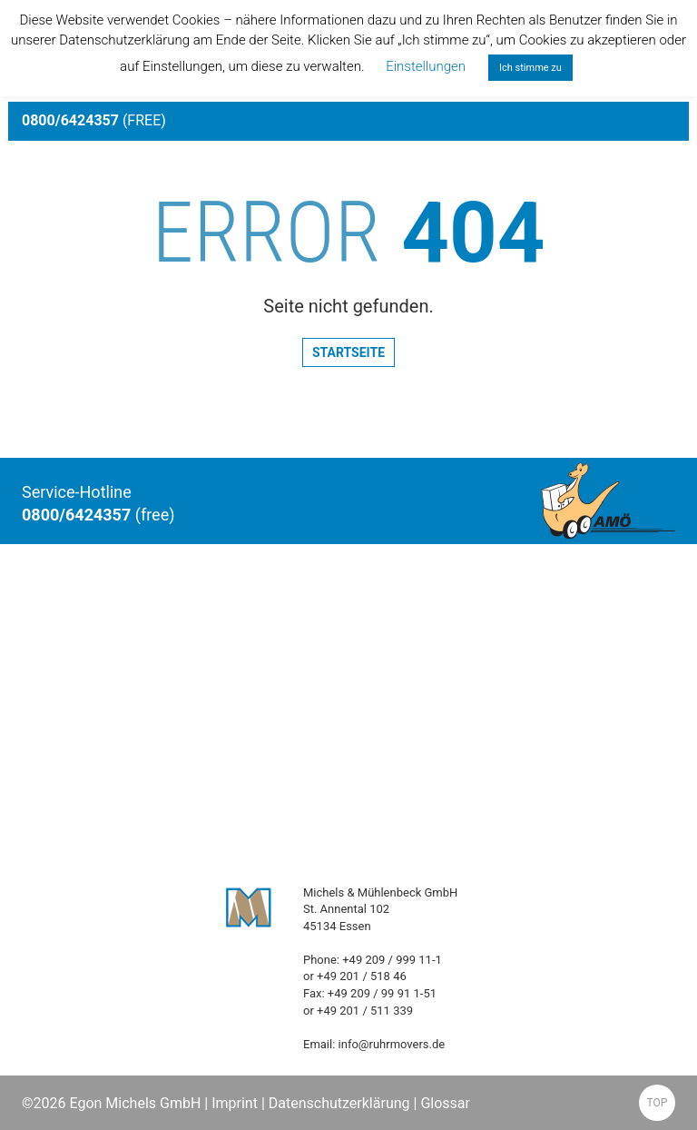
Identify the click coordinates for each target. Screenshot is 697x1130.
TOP (657, 1102)
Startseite (348, 352)
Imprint (234, 1103)
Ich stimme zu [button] (530, 68)
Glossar (445, 1103)
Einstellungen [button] (426, 66)
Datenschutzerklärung (339, 1103)
